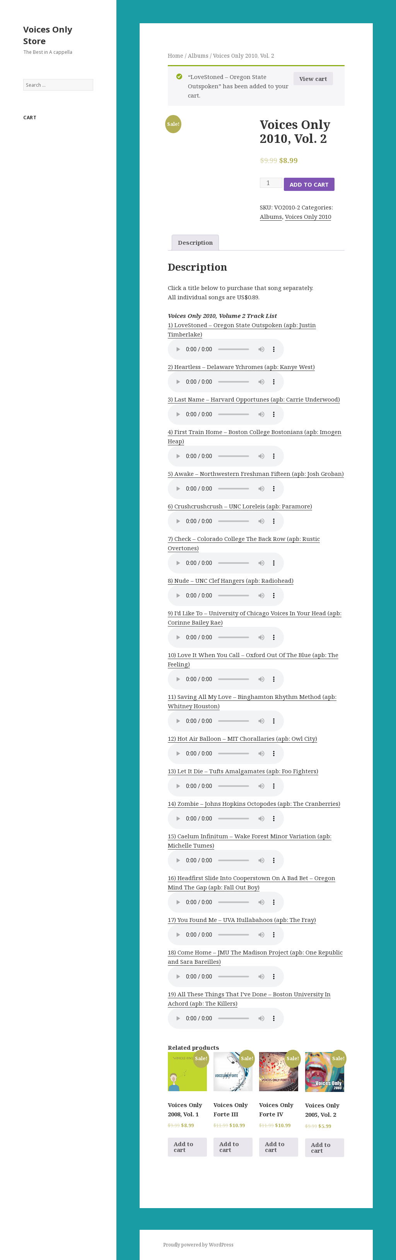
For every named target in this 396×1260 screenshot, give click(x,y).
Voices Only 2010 (308, 216)
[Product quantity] (271, 183)
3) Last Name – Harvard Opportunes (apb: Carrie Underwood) (254, 399)
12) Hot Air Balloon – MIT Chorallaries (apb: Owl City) (242, 738)
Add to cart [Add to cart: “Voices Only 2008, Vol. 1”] (183, 1147)
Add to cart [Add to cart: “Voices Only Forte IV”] (275, 1147)
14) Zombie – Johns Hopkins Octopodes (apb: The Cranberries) (254, 803)
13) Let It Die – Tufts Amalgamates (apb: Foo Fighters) (243, 771)
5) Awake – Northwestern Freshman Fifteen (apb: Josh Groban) (256, 473)
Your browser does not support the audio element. (226, 349)
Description (195, 242)
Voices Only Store (47, 34)
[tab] (195, 243)
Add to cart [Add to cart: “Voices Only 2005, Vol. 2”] (321, 1147)
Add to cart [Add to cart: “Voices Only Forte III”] (229, 1147)
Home (175, 55)
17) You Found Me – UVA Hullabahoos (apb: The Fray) (242, 920)
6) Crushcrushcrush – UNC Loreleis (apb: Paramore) (240, 506)
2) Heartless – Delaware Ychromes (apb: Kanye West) (241, 367)
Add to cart (309, 184)
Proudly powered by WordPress (198, 1244)
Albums (198, 55)
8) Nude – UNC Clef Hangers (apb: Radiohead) (231, 580)
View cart (313, 78)
